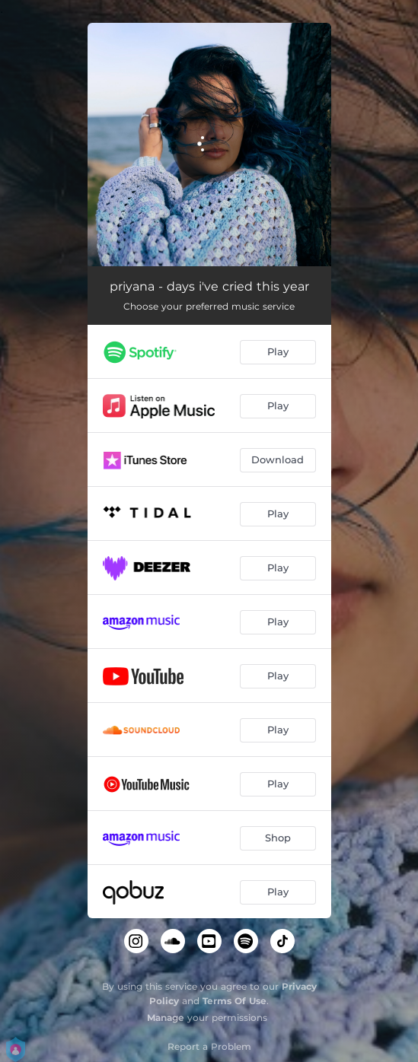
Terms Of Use (234, 1000)
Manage (165, 1017)
